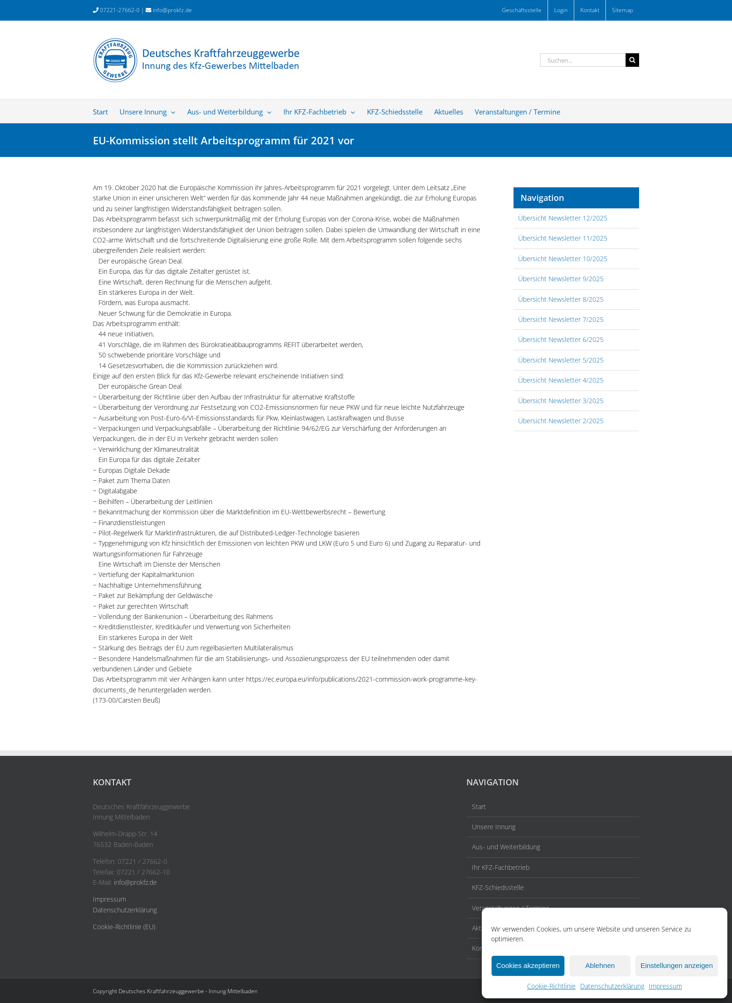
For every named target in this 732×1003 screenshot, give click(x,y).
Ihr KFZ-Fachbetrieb (500, 867)
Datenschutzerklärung (612, 986)
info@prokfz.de (172, 10)
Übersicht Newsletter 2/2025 (561, 420)
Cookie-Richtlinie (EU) (124, 926)
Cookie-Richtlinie (551, 986)
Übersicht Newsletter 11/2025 (562, 238)
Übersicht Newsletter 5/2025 (561, 360)
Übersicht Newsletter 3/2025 (561, 400)
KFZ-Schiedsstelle (498, 887)
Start (479, 806)
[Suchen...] (583, 60)
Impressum (665, 986)
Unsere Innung (493, 826)
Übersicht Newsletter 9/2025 (561, 278)
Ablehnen (600, 965)
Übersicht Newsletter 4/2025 (561, 380)
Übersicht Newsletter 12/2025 (562, 217)
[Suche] (632, 60)
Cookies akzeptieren (528, 965)
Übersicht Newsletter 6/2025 (561, 339)
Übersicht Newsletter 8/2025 (561, 299)
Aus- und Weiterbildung (506, 846)
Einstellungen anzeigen (676, 965)
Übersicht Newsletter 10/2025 (562, 258)
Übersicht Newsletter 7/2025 (561, 319)
